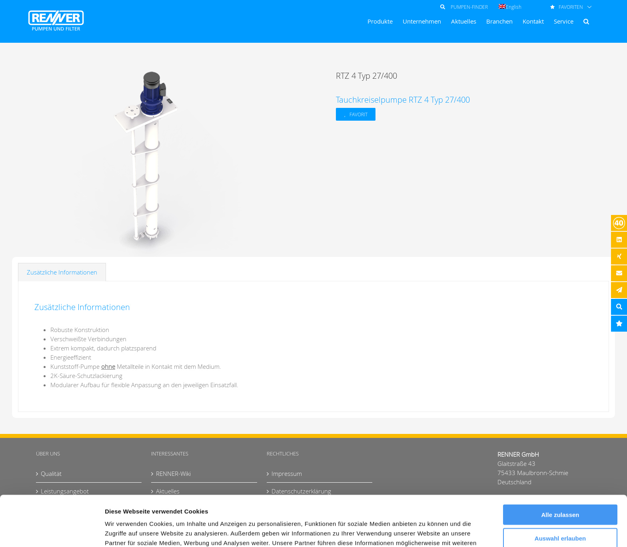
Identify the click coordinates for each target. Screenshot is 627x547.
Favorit (358, 114)
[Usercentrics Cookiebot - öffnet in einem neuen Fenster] (52, 531)
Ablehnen (560, 514)
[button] (586, 21)
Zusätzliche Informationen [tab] (62, 272)
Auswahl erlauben (560, 490)
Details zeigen (425, 531)
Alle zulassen (560, 467)
